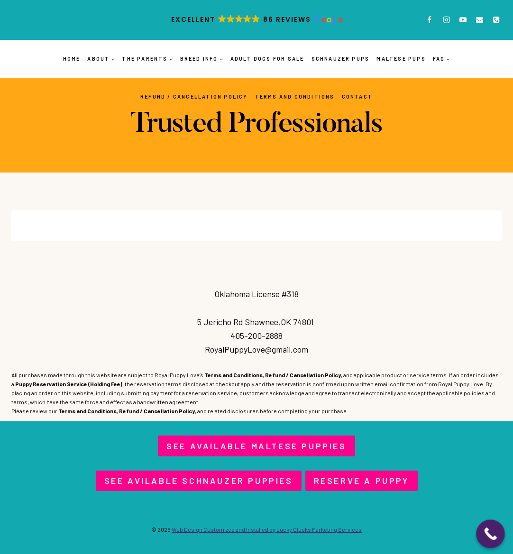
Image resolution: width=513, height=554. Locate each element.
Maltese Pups (400, 58)
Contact (357, 96)
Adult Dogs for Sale (267, 58)
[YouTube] (463, 20)
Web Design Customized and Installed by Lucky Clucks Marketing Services (267, 529)
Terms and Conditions (295, 96)
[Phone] (496, 20)
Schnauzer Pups (340, 58)
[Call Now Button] (490, 533)
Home (72, 58)
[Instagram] (446, 20)
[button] (256, 20)
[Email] (479, 20)
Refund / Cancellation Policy (194, 96)
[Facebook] (429, 20)
